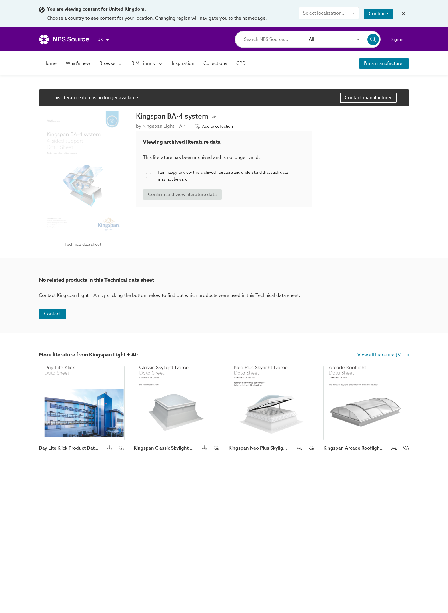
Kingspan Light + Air (164, 126)
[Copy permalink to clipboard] (214, 116)
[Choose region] (103, 39)
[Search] (274, 39)
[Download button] (109, 448)
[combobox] (329, 13)
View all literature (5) (383, 355)
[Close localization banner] (403, 13)
